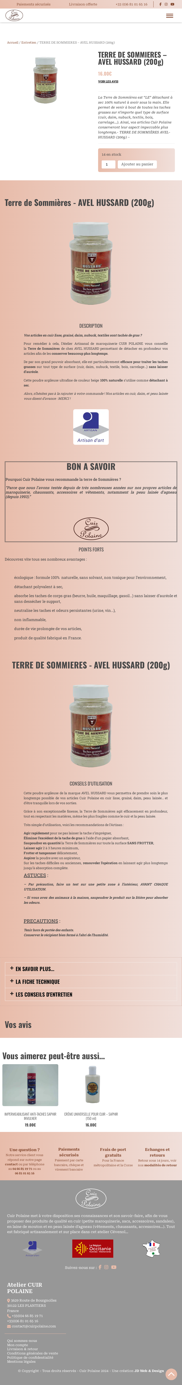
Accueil (12, 42)
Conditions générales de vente (32, 1353)
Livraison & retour (22, 1349)
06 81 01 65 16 (24, 1173)
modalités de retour (160, 1165)
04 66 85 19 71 (22, 1169)
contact (11, 1164)
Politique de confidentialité (30, 1357)
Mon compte (17, 1345)
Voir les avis (108, 81)
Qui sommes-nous (22, 1341)
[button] (91, 969)
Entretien (28, 42)
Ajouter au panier (137, 164)
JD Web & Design (149, 1371)
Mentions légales (21, 1361)
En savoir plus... (35, 968)
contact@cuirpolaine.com (34, 1326)
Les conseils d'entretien (44, 994)
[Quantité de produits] (108, 164)
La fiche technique (38, 981)
